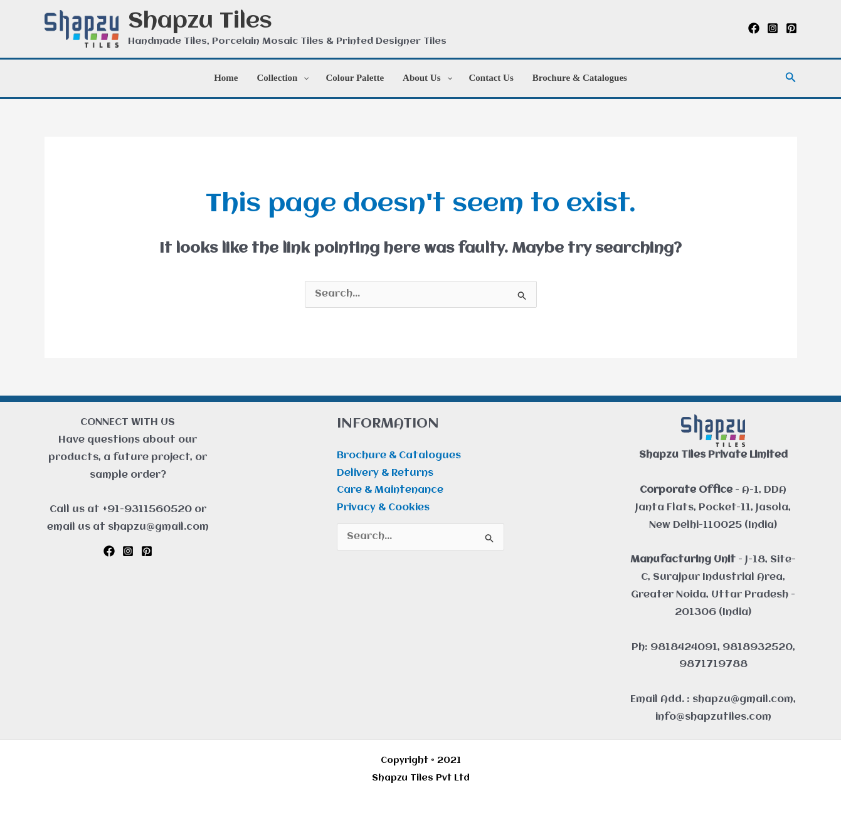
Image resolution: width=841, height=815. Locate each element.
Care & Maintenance (390, 490)
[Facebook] (753, 28)
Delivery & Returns (385, 473)
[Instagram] (772, 28)
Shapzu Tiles (200, 21)
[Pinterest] (791, 28)
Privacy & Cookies (383, 508)
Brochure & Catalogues (399, 456)
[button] (790, 78)
